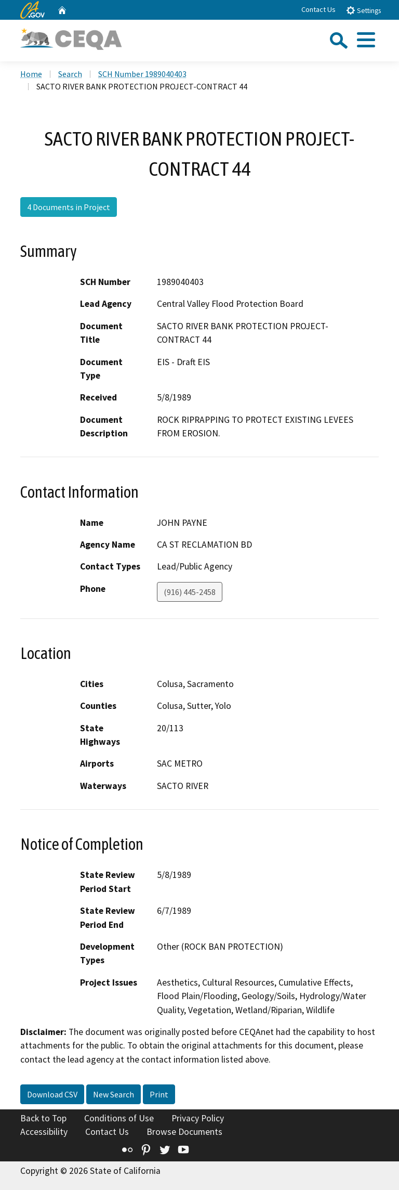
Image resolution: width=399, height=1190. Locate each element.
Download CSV (52, 1094)
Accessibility (44, 1131)
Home (31, 74)
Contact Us (318, 9)
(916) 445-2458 (190, 592)
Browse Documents (184, 1131)
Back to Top (43, 1118)
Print (159, 1094)
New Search (113, 1094)
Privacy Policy (197, 1118)
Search (70, 74)
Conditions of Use (119, 1118)
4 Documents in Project (68, 207)
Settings (363, 10)
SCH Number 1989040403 (142, 74)
